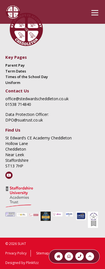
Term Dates (15, 71)
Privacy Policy (16, 253)
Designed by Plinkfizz (22, 262)
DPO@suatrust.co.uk (24, 120)
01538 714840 (18, 104)
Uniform (12, 82)
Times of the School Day (26, 76)
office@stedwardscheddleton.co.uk (37, 98)
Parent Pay (15, 65)
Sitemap (42, 253)
